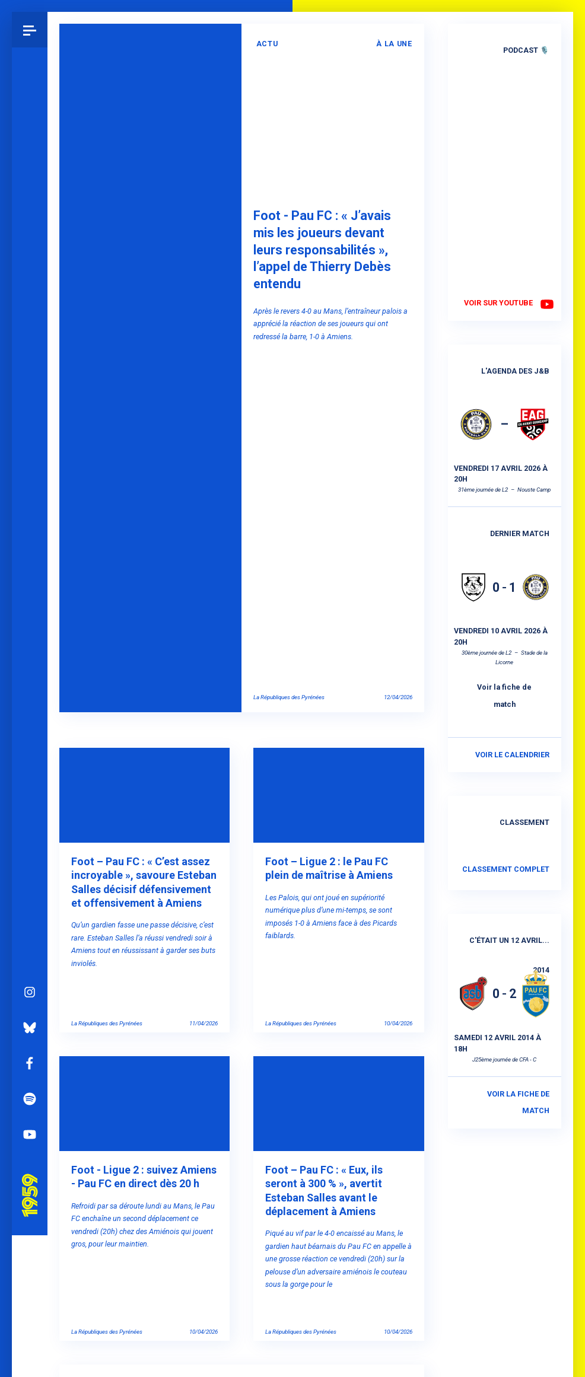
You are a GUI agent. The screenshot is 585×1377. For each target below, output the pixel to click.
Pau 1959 (32, 1054)
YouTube (29, 1008)
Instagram (29, 866)
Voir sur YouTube (498, 302)
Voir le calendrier (512, 754)
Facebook (29, 937)
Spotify (29, 972)
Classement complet (505, 869)
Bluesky (29, 901)
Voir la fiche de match (504, 696)
